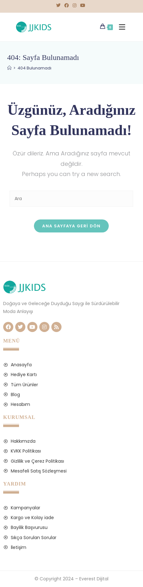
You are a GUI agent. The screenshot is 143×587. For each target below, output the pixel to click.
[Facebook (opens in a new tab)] (66, 5)
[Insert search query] (71, 199)
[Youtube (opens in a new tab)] (82, 5)
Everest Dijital (93, 579)
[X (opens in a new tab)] (59, 5)
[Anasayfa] (9, 68)
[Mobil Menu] (120, 26)
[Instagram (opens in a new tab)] (74, 5)
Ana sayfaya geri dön (71, 226)
